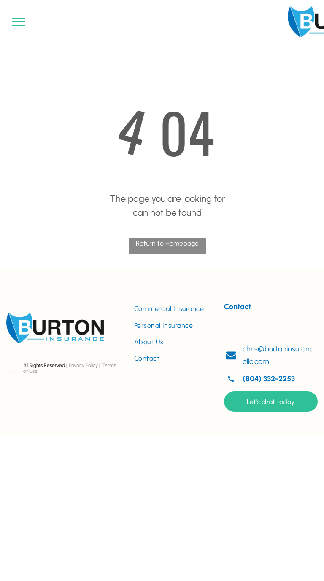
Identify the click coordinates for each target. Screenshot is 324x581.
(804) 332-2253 (269, 378)
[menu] (19, 22)
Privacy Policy (83, 365)
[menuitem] (173, 308)
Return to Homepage (167, 243)
